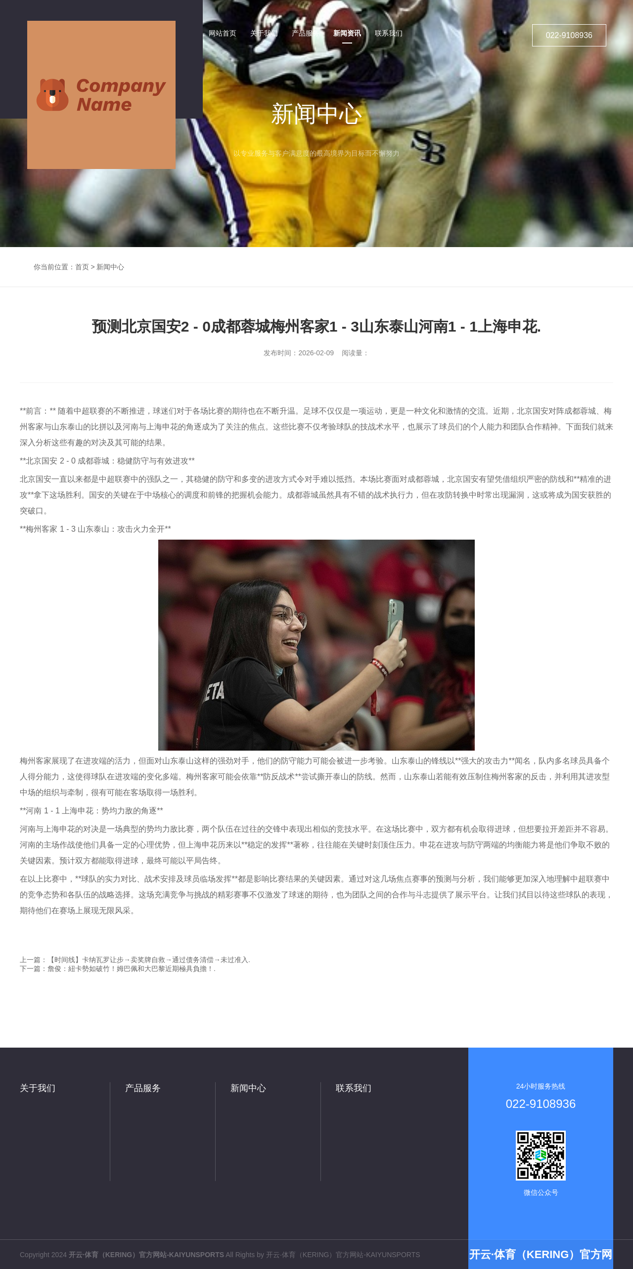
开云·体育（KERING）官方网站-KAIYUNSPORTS (343, 1255)
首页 (82, 267)
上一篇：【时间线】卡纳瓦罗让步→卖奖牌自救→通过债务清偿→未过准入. (135, 960)
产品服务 (143, 1088)
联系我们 (353, 1088)
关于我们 (37, 1088)
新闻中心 (110, 267)
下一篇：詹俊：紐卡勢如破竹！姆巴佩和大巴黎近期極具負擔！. (118, 969)
